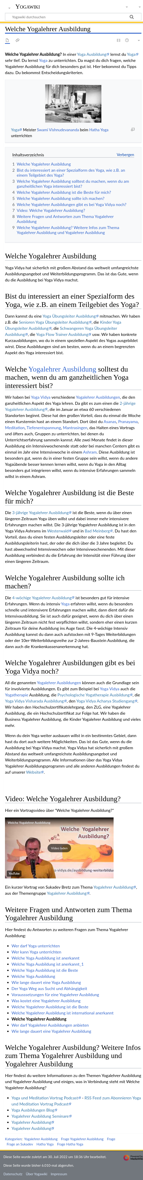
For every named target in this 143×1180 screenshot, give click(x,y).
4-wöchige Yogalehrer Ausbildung (42, 597)
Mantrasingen (75, 427)
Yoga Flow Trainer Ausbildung (62, 334)
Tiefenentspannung (43, 427)
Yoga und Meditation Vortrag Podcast (45, 1097)
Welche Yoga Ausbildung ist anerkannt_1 (48, 964)
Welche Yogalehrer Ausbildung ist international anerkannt (63, 1012)
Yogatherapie (16, 694)
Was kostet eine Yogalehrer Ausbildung (46, 1000)
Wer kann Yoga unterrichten (36, 951)
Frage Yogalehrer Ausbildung (82, 1139)
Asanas (110, 421)
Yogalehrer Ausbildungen (98, 397)
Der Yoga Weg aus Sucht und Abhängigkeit (49, 988)
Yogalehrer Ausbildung (62, 369)
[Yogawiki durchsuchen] (73, 16)
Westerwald (58, 530)
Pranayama (128, 421)
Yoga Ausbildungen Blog (33, 1109)
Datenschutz (12, 1174)
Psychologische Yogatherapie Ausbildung (93, 694)
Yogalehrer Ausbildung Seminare (40, 1116)
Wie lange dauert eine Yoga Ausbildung (46, 982)
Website (33, 772)
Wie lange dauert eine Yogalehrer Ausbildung (51, 1031)
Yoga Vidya (40, 397)
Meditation (15, 427)
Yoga (131, 54)
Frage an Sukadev (20, 1144)
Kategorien (13, 1139)
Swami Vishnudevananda (58, 129)
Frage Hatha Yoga (70, 1144)
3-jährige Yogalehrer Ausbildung (40, 512)
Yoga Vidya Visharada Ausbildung (34, 700)
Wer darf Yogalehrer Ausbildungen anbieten (50, 1025)
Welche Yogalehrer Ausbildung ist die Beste (50, 1006)
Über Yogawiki (36, 1174)
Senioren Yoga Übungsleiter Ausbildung (53, 322)
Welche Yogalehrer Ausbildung (29, 822)
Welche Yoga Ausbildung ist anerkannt (45, 957)
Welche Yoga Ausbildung (33, 976)
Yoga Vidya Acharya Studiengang (105, 700)
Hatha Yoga (98, 129)
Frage (111, 1139)
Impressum (59, 1174)
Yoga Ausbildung (92, 54)
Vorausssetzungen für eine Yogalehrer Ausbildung (55, 994)
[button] (59, 847)
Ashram (90, 452)
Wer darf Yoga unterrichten (36, 945)
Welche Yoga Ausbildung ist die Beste (45, 970)
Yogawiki (27, 6)
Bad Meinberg (97, 530)
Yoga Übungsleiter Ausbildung (69, 316)
